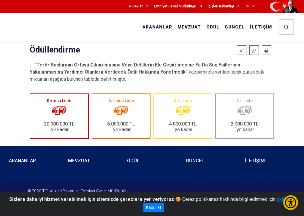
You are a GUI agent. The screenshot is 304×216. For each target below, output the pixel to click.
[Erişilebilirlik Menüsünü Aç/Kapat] (290, 202)
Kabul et (153, 207)
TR (247, 6)
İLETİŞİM (261, 27)
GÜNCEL (235, 27)
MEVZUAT (189, 27)
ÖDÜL (212, 27)
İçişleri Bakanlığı (221, 6)
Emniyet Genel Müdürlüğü (175, 6)
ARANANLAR (157, 27)
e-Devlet (136, 6)
